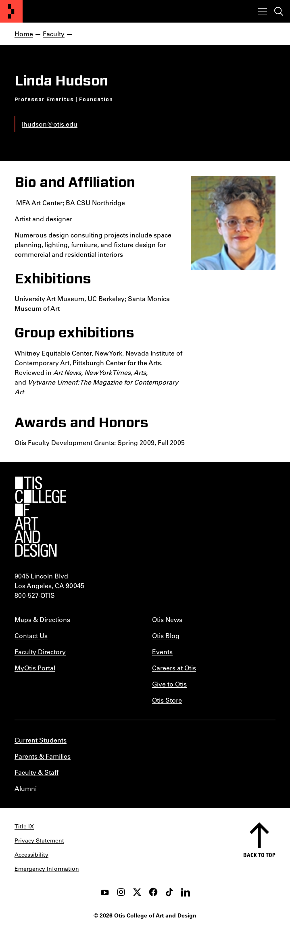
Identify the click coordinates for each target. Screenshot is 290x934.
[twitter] (137, 892)
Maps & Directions (42, 619)
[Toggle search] (279, 11)
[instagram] (121, 892)
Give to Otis (169, 684)
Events (162, 651)
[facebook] (153, 892)
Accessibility (31, 854)
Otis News (167, 619)
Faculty (54, 33)
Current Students (41, 740)
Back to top (259, 854)
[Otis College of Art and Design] (11, 11)
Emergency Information (47, 868)
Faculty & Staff (36, 772)
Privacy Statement (39, 840)
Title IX (24, 826)
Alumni (26, 788)
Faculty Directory (40, 651)
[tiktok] (169, 892)
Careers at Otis (174, 668)
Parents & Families (43, 756)
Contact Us (31, 635)
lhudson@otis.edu (49, 124)
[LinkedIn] (185, 892)
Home (24, 33)
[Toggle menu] (262, 11)
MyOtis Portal (35, 668)
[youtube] (105, 892)
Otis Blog (165, 635)
